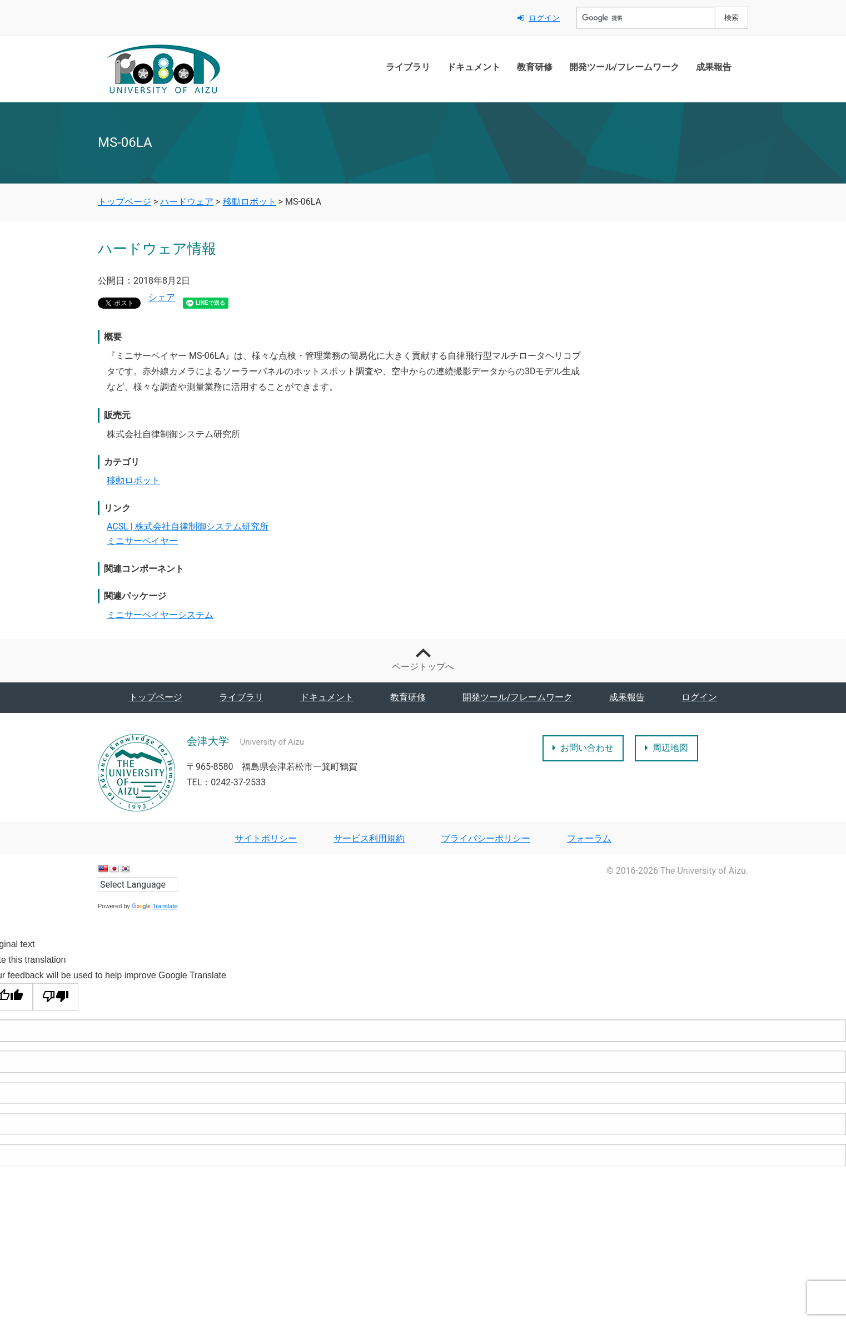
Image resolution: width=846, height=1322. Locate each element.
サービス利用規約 (369, 838)
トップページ (155, 697)
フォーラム (589, 838)
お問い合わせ (583, 747)
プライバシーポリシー (485, 838)
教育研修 (535, 67)
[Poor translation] (55, 997)
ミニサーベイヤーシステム (160, 615)
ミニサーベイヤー (142, 541)
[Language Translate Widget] (137, 884)
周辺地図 (666, 747)
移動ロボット (133, 480)
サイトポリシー (266, 838)
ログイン (538, 17)
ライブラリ (408, 67)
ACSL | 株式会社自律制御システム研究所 (187, 526)
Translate (154, 906)
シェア (161, 297)
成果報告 (713, 67)
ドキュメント (473, 67)
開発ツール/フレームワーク (624, 67)
